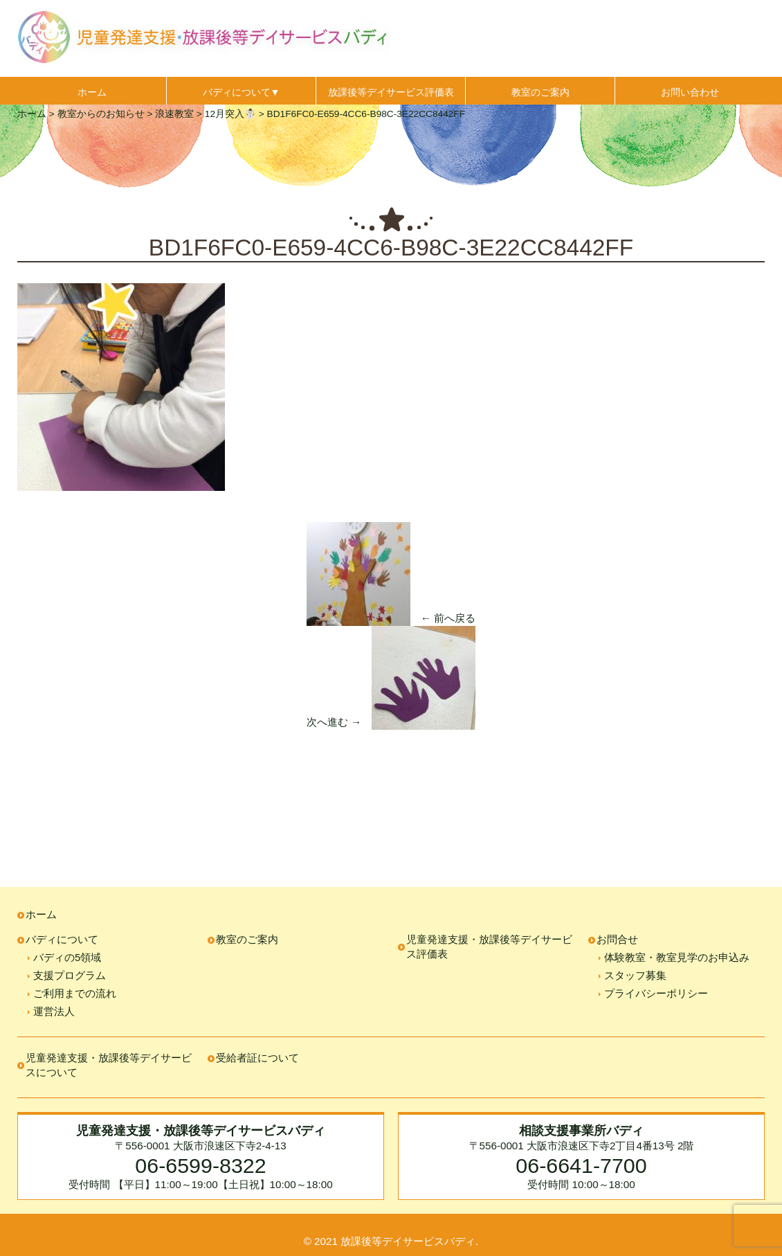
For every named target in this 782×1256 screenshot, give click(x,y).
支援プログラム (69, 975)
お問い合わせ (690, 92)
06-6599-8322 (200, 1165)
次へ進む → (334, 722)
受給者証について (257, 1058)
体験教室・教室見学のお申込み (676, 957)
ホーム (92, 92)
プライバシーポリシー (656, 993)
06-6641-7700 (581, 1165)
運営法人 (54, 1011)
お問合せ (617, 939)
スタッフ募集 (635, 975)
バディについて (62, 939)
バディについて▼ (241, 92)
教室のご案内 (540, 92)
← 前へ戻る (448, 618)
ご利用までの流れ (74, 993)
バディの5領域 (67, 957)
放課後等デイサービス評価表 (391, 92)
